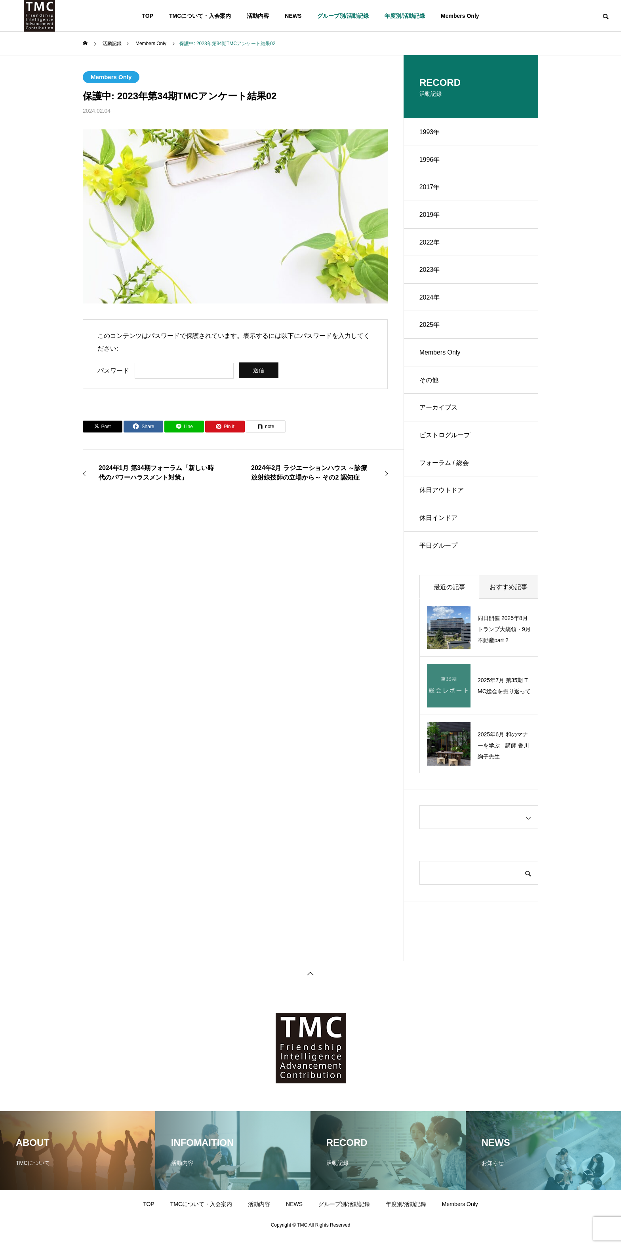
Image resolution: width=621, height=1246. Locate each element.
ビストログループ (444, 436)
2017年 (429, 187)
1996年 (429, 159)
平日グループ (438, 547)
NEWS (293, 16)
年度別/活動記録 (405, 16)
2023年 (429, 270)
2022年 (429, 242)
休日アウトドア (441, 492)
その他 (428, 381)
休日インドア (438, 519)
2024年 (429, 298)
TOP (147, 16)
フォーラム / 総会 (444, 464)
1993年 (429, 132)
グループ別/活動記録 (343, 16)
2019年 (429, 215)
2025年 (429, 325)
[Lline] (184, 426)
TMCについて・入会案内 (200, 16)
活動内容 (258, 16)
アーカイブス (438, 409)
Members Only (460, 16)
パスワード (113, 370)
